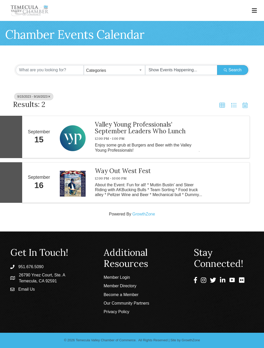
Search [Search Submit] (233, 70)
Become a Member (121, 294)
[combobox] (114, 70)
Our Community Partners (126, 303)
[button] (222, 105)
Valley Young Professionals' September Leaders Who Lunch (140, 128)
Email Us (26, 289)
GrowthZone (143, 214)
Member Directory (120, 286)
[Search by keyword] (50, 70)
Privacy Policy (116, 312)
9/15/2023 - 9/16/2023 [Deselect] (33, 96)
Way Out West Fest (123, 171)
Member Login (117, 277)
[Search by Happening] (181, 70)
